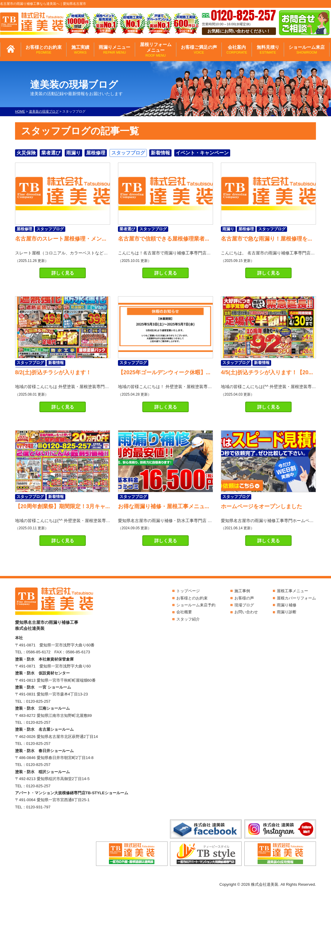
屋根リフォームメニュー (156, 50)
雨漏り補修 (286, 605)
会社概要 (184, 612)
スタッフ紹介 (188, 619)
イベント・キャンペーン (202, 152)
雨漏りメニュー (114, 49)
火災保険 (26, 152)
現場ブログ (244, 605)
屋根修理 (95, 152)
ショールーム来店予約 (195, 605)
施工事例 (242, 591)
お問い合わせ (246, 612)
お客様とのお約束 (44, 49)
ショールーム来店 (307, 49)
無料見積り (268, 49)
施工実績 (80, 49)
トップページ (188, 591)
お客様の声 (244, 598)
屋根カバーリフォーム (296, 598)
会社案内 (236, 49)
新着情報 (160, 152)
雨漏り (73, 152)
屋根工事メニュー (292, 591)
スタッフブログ (128, 152)
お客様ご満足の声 (199, 49)
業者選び (50, 152)
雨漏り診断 (286, 612)
